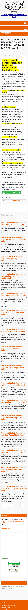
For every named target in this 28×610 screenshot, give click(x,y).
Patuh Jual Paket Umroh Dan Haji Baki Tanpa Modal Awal (13, 434)
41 (20, 504)
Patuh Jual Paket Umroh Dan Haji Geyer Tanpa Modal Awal (13, 330)
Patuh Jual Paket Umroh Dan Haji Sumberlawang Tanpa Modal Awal (13, 276)
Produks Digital (6, 607)
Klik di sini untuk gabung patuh (10, 180)
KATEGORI (6, 33)
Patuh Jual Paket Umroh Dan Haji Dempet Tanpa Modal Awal (13, 349)
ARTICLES (4, 609)
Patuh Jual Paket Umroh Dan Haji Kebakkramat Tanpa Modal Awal (14, 488)
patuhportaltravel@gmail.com (10, 528)
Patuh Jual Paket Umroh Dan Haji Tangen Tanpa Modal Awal (14, 294)
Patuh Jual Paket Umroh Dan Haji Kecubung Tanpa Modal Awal (13, 469)
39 (16, 504)
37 (10, 504)
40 (18, 504)
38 (13, 504)
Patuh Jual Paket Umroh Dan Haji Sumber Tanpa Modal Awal (14, 401)
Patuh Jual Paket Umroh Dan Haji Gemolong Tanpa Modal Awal (13, 312)
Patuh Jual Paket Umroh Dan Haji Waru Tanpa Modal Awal (13, 451)
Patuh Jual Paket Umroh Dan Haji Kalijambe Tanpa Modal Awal (13, 418)
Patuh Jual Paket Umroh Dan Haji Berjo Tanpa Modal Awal (13, 384)
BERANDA (5, 602)
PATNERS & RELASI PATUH (9, 605)
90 (3, 507)
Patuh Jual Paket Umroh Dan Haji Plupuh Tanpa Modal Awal (13, 223)
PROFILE (4, 604)
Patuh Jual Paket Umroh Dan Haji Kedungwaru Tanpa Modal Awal (13, 240)
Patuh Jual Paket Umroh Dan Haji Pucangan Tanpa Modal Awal (13, 368)
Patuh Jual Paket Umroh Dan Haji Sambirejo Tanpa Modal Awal (13, 259)
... (23, 504)
